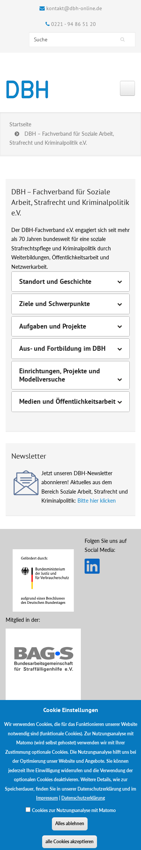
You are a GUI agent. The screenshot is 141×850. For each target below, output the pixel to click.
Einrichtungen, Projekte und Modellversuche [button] (59, 375)
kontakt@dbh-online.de (74, 8)
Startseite (20, 124)
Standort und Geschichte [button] (55, 281)
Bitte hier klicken (96, 500)
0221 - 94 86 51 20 (73, 24)
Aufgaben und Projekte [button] (52, 326)
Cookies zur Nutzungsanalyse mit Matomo (74, 814)
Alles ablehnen (69, 828)
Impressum (47, 802)
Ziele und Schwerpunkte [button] (54, 304)
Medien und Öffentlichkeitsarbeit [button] (67, 401)
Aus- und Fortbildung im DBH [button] (62, 348)
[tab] (70, 281)
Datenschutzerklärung (83, 802)
